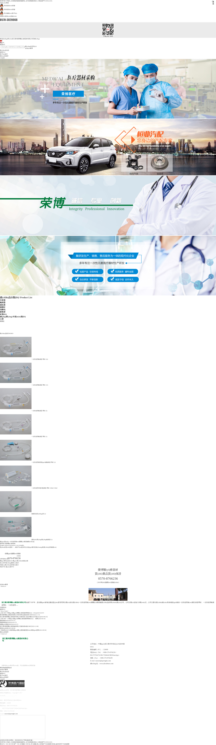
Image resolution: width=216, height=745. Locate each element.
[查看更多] (3, 607)
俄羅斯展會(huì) (4, 622)
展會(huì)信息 (4, 628)
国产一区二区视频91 (20, 744)
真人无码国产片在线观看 (44, 744)
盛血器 (2, 305)
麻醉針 (2, 307)
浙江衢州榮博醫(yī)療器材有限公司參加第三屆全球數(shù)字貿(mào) (20, 617)
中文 (1, 41)
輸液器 (2, 302)
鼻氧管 (2, 312)
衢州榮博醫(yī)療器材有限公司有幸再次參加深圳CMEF (16, 615)
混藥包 (2, 310)
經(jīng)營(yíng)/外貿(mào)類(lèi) (13, 317)
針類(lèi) (3, 314)
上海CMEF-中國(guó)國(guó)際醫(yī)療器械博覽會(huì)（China (18, 613)
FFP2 (2, 321)
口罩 (2, 319)
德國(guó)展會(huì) (5, 624)
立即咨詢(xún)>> (5, 559)
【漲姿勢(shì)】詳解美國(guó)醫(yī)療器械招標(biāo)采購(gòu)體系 (19, 630)
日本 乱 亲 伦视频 (31, 744)
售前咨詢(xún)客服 (7, 5)
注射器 (2, 300)
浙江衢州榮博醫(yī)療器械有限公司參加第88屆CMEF (15, 626)
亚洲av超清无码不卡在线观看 (60, 744)
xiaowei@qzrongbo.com (103, 661)
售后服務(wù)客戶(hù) (8, 13)
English (2, 42)
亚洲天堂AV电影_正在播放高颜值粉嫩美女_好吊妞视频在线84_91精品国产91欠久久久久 (26, 1)
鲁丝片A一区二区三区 (6, 744)
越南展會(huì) (4, 620)
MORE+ (11, 333)
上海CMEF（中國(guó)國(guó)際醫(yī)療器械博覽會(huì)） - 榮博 (19, 618)
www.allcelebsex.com (106, 663)
